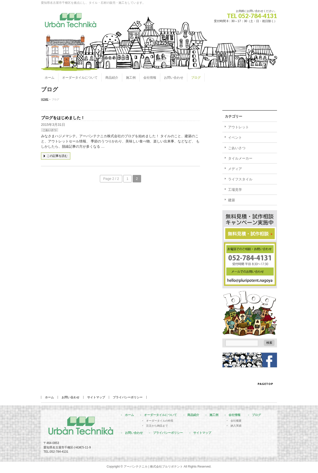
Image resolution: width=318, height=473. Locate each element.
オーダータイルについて (160, 415)
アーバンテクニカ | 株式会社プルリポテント (153, 466)
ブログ (256, 415)
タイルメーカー (240, 158)
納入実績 (236, 425)
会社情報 (234, 415)
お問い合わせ (71, 397)
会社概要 (236, 420)
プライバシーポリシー (128, 397)
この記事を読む (57, 156)
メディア (235, 169)
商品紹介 (193, 415)
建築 (231, 200)
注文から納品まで (157, 425)
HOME (44, 99)
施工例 (213, 415)
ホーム (49, 397)
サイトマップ (96, 397)
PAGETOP (265, 383)
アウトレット (238, 127)
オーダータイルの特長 (159, 420)
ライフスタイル (240, 179)
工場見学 (235, 190)
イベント (235, 137)
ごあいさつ (49, 130)
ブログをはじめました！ (63, 118)
